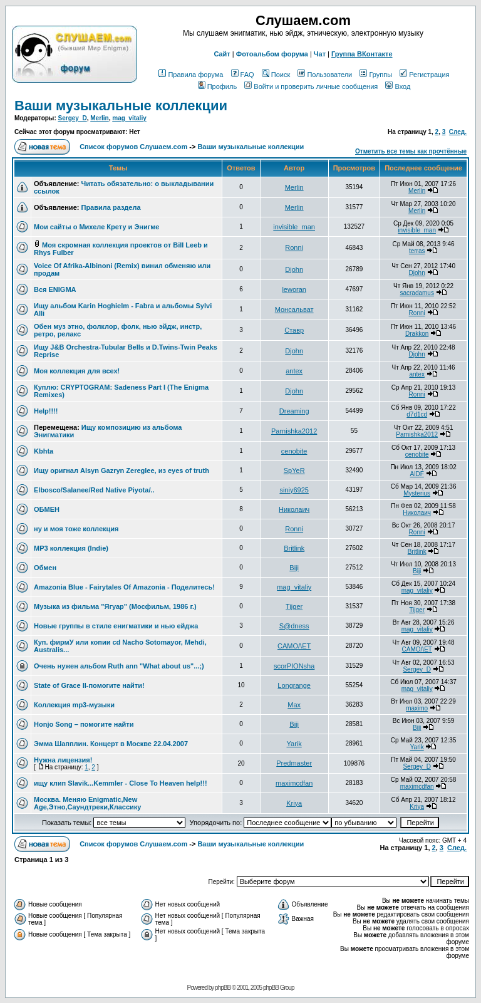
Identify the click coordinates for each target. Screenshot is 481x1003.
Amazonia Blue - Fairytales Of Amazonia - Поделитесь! (124, 587)
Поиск (276, 74)
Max (294, 705)
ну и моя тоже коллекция (76, 529)
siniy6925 (293, 490)
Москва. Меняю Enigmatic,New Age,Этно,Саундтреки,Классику (87, 803)
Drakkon (416, 333)
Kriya (294, 803)
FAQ (242, 74)
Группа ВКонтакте (362, 54)
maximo (417, 708)
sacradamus (416, 292)
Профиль (217, 86)
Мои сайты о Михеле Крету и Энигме (96, 227)
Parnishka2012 (294, 431)
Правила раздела (110, 207)
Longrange (294, 685)
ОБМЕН (46, 509)
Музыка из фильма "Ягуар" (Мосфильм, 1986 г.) (115, 606)
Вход (397, 86)
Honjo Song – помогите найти (83, 724)
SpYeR (294, 470)
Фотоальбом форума (272, 54)
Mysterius (416, 493)
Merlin (99, 118)
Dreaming (294, 411)
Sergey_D (72, 118)
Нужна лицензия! (63, 760)
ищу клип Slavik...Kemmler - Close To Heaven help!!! (120, 783)
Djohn (294, 269)
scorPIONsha (294, 666)
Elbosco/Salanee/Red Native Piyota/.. (94, 490)
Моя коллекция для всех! (77, 371)
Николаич (294, 509)
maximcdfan (294, 783)
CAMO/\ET (294, 646)
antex (294, 371)
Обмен (45, 567)
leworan (294, 289)
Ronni (294, 247)
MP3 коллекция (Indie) (71, 548)
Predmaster (294, 763)
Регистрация (424, 74)
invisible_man (294, 227)
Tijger (294, 606)
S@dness (294, 626)
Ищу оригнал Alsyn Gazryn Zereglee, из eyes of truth (121, 470)
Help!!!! (46, 411)
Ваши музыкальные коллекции (120, 105)
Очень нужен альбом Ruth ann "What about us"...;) (119, 666)
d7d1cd (416, 414)
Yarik (294, 743)
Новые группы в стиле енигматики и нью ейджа (116, 626)
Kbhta (43, 451)
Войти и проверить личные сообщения (311, 86)
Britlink (294, 548)
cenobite (294, 451)
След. (458, 131)
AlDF (417, 473)
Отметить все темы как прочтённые (411, 151)
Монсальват (294, 309)
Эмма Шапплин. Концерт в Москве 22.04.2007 (111, 743)
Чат (320, 54)
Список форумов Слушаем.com (133, 146)
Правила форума (190, 74)
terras (417, 250)
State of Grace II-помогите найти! (89, 685)
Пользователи (324, 74)
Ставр (294, 330)
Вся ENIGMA (55, 289)
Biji (294, 567)
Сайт (222, 54)
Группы (375, 74)
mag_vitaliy (129, 118)
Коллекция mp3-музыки (74, 705)
